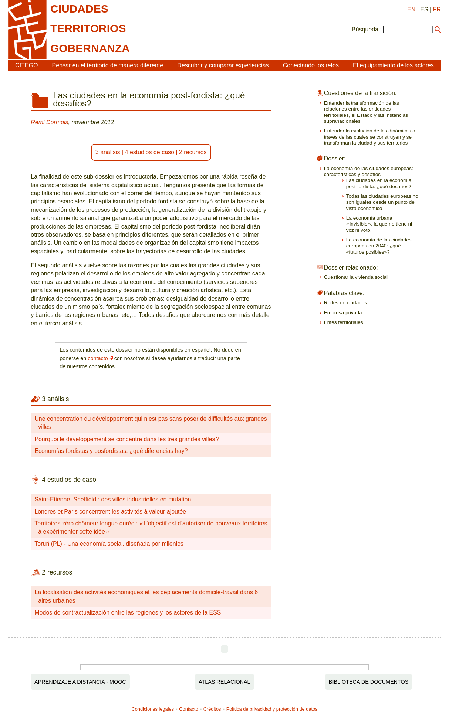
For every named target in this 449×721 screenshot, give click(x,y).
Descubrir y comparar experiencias (223, 65)
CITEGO (26, 65)
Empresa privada (343, 312)
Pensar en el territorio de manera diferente (107, 65)
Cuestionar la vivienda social (356, 277)
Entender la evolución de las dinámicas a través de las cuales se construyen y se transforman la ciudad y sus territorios (369, 137)
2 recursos (193, 152)
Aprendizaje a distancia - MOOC (80, 682)
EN (411, 9)
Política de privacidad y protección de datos (272, 709)
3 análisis (107, 152)
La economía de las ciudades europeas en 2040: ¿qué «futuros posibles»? (379, 246)
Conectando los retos (311, 65)
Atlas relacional (224, 682)
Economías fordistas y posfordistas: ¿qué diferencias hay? (111, 451)
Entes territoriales (343, 322)
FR (437, 9)
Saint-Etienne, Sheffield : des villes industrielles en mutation (112, 499)
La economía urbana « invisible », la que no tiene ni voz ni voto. (379, 224)
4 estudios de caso (149, 152)
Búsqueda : (367, 29)
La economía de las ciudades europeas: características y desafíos (368, 171)
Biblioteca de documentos (369, 682)
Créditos (212, 709)
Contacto (188, 709)
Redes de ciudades (345, 302)
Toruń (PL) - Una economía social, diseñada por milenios (108, 544)
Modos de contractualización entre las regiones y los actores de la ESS (127, 612)
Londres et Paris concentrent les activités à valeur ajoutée (110, 511)
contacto (98, 358)
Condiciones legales (153, 709)
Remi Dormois (49, 122)
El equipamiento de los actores (393, 65)
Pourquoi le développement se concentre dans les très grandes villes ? (126, 439)
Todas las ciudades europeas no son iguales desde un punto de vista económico (382, 202)
